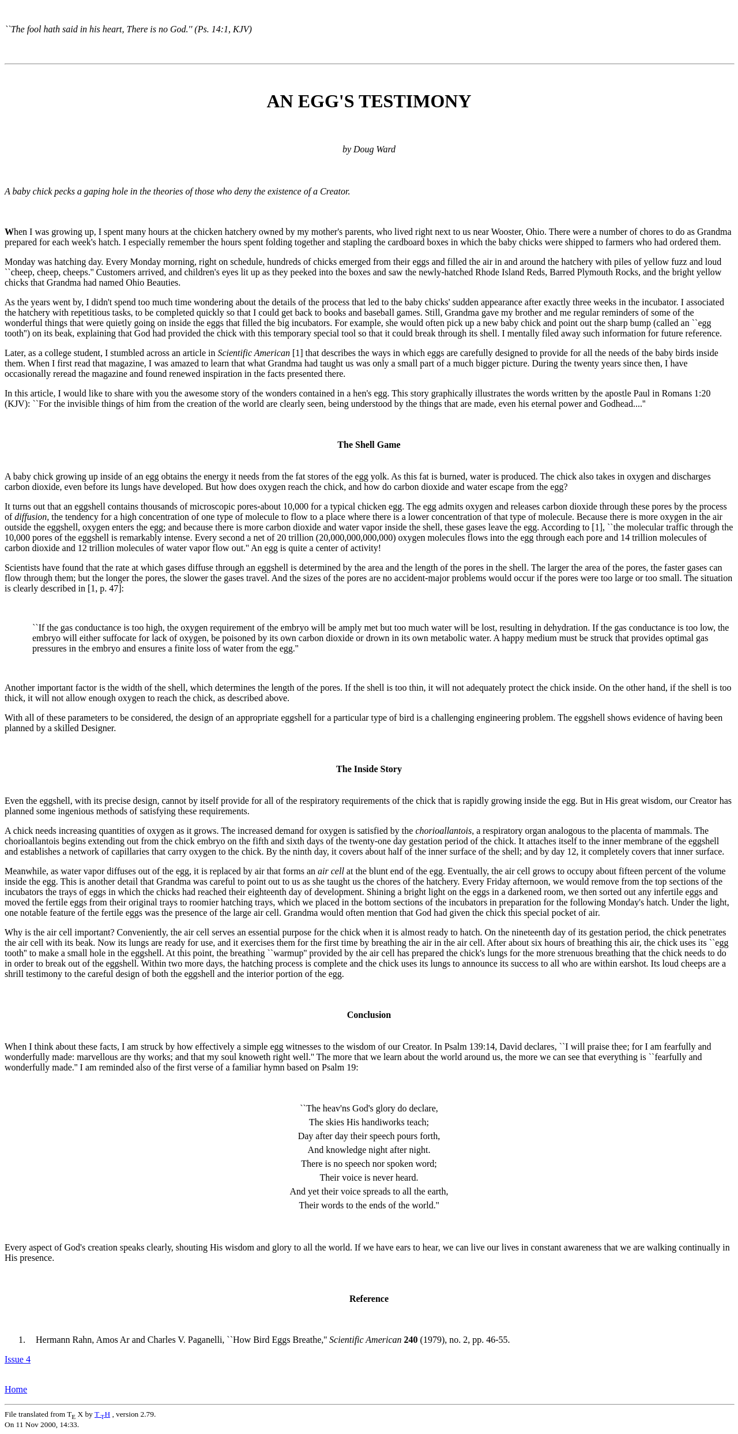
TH (102, 1414)
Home (16, 1389)
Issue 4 (18, 1359)
